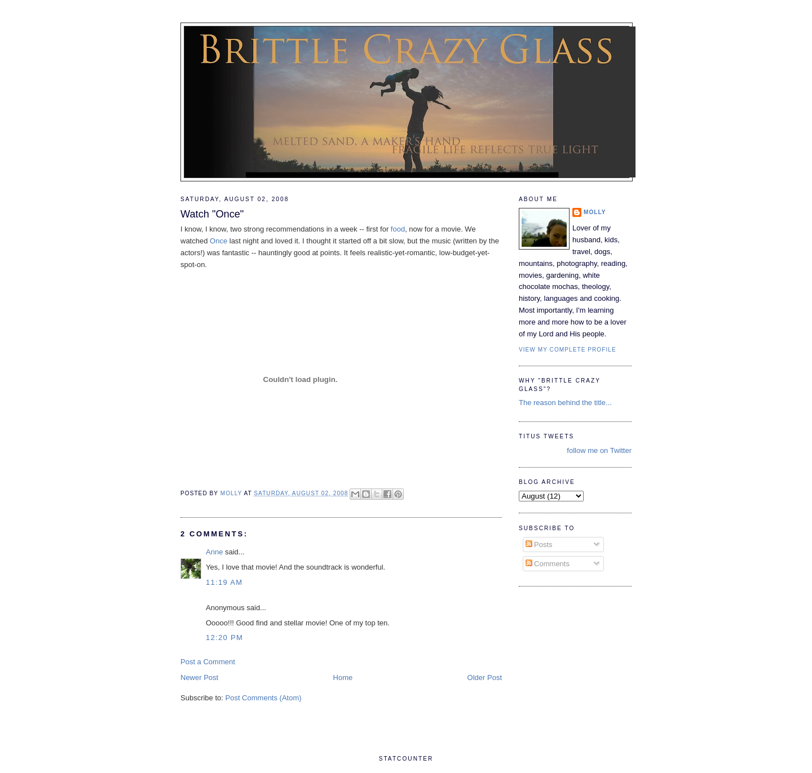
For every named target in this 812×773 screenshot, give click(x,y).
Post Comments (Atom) (264, 698)
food (398, 229)
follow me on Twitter (599, 450)
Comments (548, 563)
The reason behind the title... (565, 402)
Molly (595, 212)
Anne (214, 552)
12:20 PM (224, 637)
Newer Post (199, 677)
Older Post (484, 677)
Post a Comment (207, 662)
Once (218, 241)
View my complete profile (567, 349)
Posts (539, 544)
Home (343, 677)
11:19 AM (224, 582)
